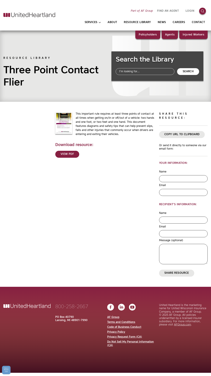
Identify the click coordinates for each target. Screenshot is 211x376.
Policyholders (148, 34)
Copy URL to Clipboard (181, 134)
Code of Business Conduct (124, 327)
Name (162, 171)
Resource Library (137, 22)
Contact (198, 22)
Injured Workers (193, 34)
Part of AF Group (142, 11)
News (162, 22)
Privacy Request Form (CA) (124, 337)
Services (93, 22)
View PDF (67, 154)
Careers (179, 22)
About (112, 22)
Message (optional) (171, 240)
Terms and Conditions (121, 322)
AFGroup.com (182, 324)
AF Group (113, 317)
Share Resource (176, 273)
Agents (170, 34)
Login (190, 11)
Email (162, 185)
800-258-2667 (71, 306)
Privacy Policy (116, 332)
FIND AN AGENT (168, 11)
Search (188, 71)
